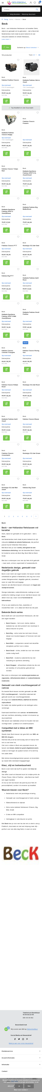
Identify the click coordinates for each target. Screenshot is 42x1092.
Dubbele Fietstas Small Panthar (31, 313)
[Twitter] (19, 1039)
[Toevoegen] (6, 101)
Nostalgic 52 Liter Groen (31, 453)
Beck (3, 77)
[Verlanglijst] (35, 2)
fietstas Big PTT (8, 276)
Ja (19, 1086)
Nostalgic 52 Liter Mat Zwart (9, 488)
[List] (39, 55)
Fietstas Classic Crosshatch (7, 454)
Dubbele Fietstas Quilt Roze (31, 279)
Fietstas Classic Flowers (28, 122)
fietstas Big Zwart (29, 487)
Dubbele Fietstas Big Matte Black (30, 208)
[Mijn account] (31, 3)
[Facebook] (15, 1039)
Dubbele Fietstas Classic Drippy (8, 133)
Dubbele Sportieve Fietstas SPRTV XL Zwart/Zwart (29, 173)
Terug (5, 19)
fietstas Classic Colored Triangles (8, 351)
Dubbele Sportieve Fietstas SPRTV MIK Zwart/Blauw (9, 316)
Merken (18, 19)
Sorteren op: (21, 47)
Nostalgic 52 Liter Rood (31, 385)
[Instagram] (23, 1039)
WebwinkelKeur (32, 1029)
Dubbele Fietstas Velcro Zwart (31, 81)
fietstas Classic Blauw (31, 419)
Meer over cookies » (21, 1090)
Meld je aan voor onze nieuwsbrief (21, 1043)
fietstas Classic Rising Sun (31, 351)
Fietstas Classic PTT (9, 245)
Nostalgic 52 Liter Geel (31, 245)
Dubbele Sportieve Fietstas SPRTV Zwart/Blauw (8, 211)
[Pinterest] (27, 1039)
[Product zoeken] (21, 9)
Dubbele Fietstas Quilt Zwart (9, 420)
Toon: (31, 55)
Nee (29, 1086)
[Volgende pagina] (36, 516)
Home (12, 19)
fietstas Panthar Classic (10, 80)
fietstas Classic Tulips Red (10, 170)
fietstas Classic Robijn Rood (10, 386)
